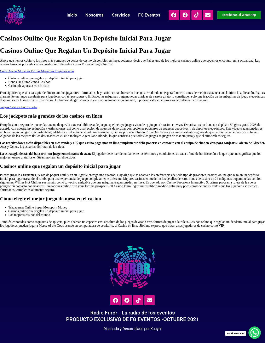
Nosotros (94, 15)
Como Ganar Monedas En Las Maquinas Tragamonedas (37, 71)
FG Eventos (149, 15)
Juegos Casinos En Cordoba (18, 107)
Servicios (121, 15)
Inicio (72, 15)
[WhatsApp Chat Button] (254, 332)
